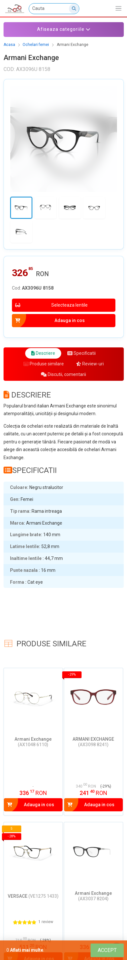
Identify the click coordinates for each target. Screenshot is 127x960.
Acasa (9, 44)
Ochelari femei (36, 44)
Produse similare (43, 363)
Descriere (43, 353)
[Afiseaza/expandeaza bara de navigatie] (118, 8)
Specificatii (81, 353)
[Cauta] (54, 8)
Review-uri (90, 363)
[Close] (107, 950)
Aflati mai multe (26, 950)
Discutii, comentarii (63, 374)
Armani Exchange (72, 44)
